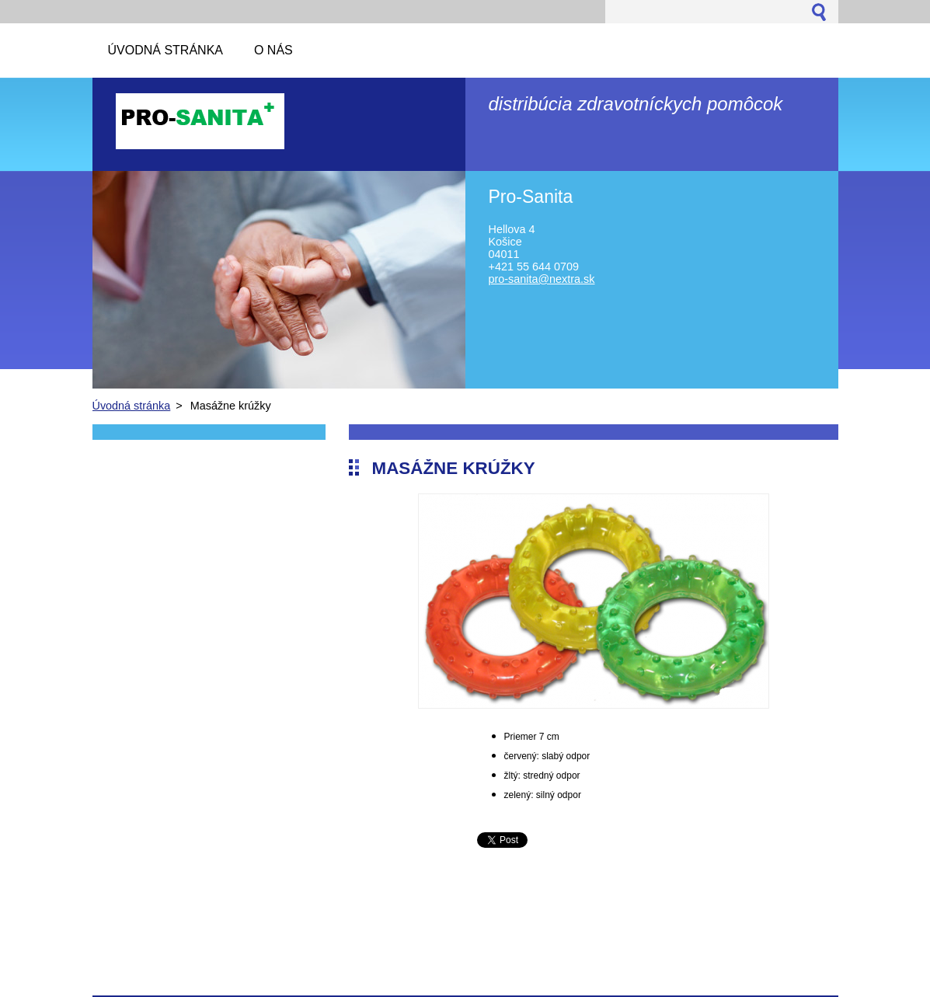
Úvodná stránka (131, 405)
